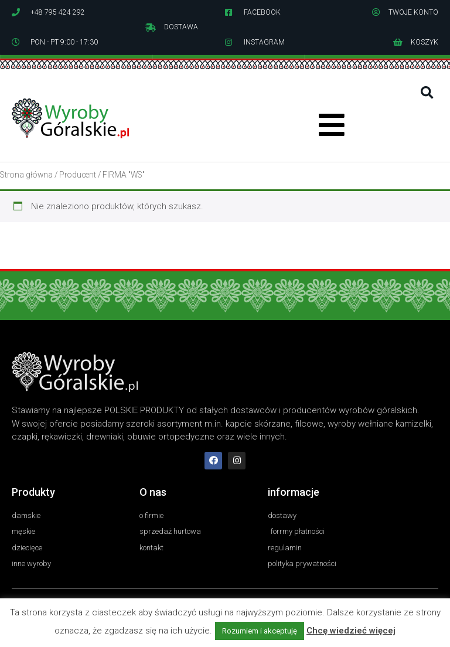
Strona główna (26, 174)
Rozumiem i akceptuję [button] (259, 630)
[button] (426, 92)
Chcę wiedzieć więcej (351, 630)
